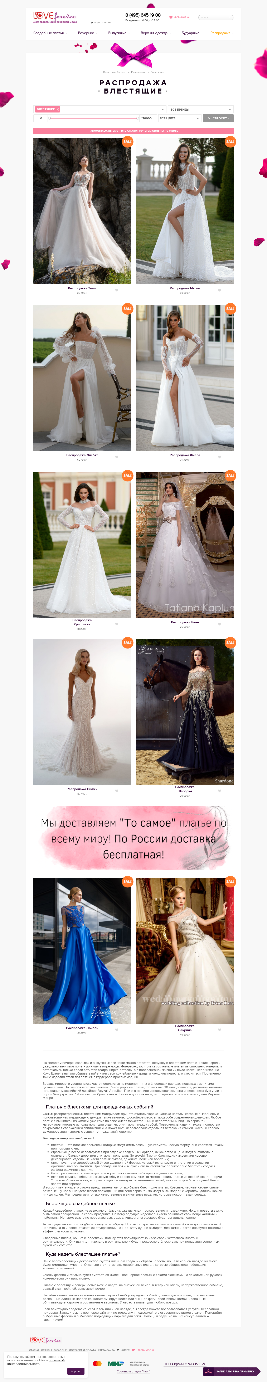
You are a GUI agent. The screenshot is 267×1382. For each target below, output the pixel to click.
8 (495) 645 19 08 (143, 15)
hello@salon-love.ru (185, 1364)
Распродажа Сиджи (82, 789)
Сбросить (220, 118)
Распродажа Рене (185, 622)
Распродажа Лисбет (82, 455)
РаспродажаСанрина (185, 1028)
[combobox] (99, 109)
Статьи (34, 1350)
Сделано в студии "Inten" (133, 1371)
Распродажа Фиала (185, 455)
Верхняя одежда (154, 33)
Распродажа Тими (82, 288)
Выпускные (117, 33)
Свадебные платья (48, 33)
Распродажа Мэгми (185, 288)
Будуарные (190, 33)
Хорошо (76, 1371)
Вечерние (86, 33)
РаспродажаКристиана (82, 622)
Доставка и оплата (82, 1350)
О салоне (60, 1350)
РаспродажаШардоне (185, 789)
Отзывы (46, 1350)
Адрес (125, 1350)
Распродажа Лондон (82, 1028)
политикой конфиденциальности (36, 1362)
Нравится (116, 290)
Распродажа (220, 33)
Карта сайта (106, 1350)
